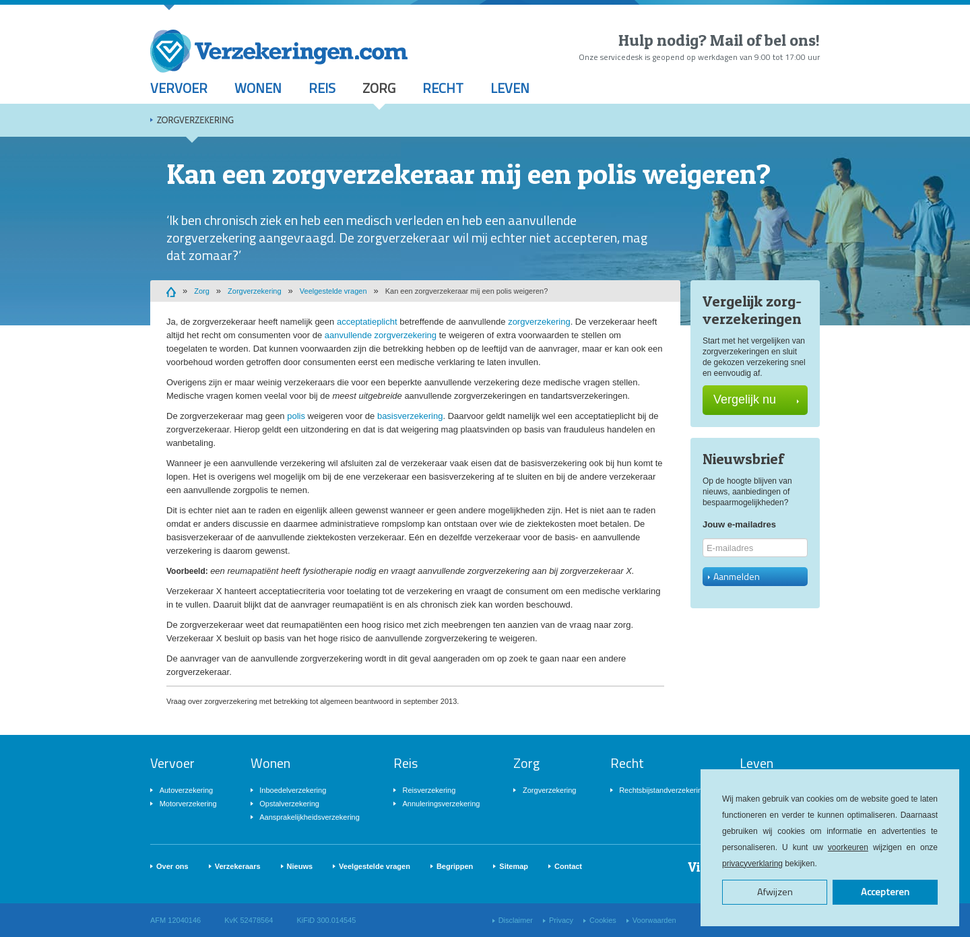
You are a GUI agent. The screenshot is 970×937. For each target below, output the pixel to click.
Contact (568, 866)
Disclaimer (515, 920)
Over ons (172, 866)
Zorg (378, 87)
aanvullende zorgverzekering (381, 335)
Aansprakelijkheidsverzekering (309, 817)
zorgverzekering (539, 322)
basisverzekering (410, 416)
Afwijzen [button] (775, 891)
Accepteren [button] (885, 891)
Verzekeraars (238, 866)
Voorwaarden (654, 920)
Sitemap (513, 866)
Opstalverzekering (289, 804)
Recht (442, 87)
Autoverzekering (187, 790)
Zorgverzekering (195, 120)
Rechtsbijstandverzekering (662, 790)
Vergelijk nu (756, 399)
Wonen (258, 87)
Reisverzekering (428, 790)
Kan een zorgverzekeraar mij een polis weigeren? (466, 291)
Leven (509, 87)
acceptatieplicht (367, 322)
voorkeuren (848, 847)
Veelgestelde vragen (333, 291)
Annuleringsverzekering (441, 804)
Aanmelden (734, 576)
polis (296, 416)
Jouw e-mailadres (739, 524)
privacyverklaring (752, 863)
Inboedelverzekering (292, 790)
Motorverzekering (188, 804)
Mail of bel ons (763, 40)
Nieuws (300, 866)
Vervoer (178, 87)
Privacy (561, 920)
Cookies (602, 920)
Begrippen (455, 866)
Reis (322, 87)
